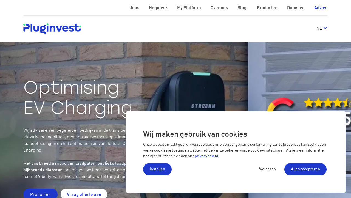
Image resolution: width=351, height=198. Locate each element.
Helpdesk (158, 8)
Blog (242, 8)
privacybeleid (206, 156)
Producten (267, 8)
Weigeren (267, 169)
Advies (320, 8)
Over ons (220, 8)
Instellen (157, 169)
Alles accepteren (305, 169)
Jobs (135, 8)
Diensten (296, 8)
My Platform (189, 8)
